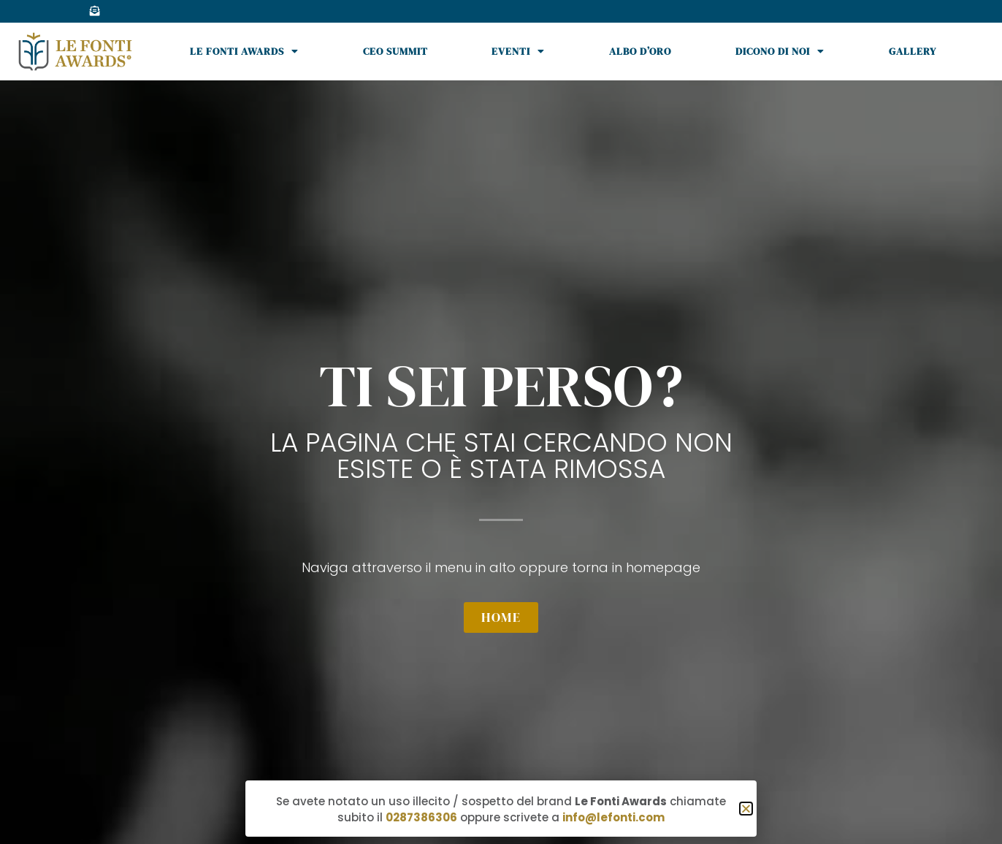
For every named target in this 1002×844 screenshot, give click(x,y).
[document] (501, 422)
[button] (746, 808)
